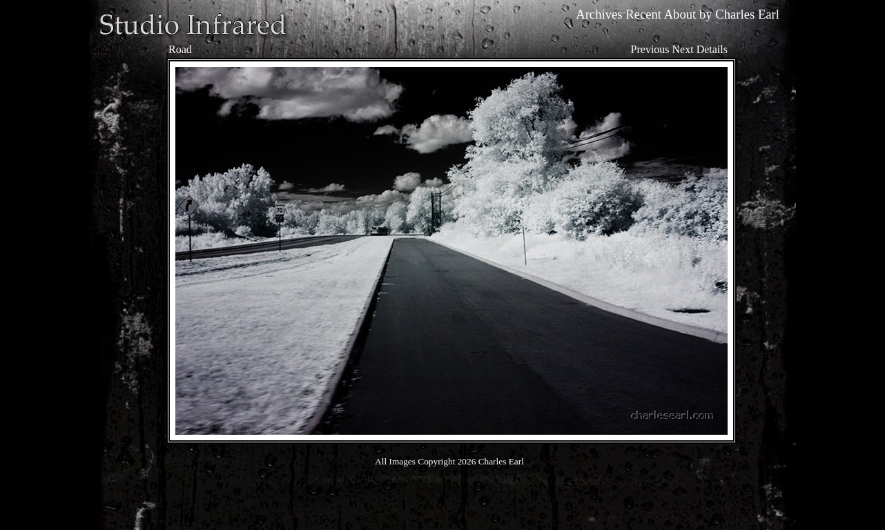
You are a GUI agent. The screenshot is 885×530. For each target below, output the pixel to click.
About (680, 14)
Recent (643, 14)
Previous (650, 49)
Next (683, 49)
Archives (599, 14)
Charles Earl (747, 14)
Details (712, 49)
